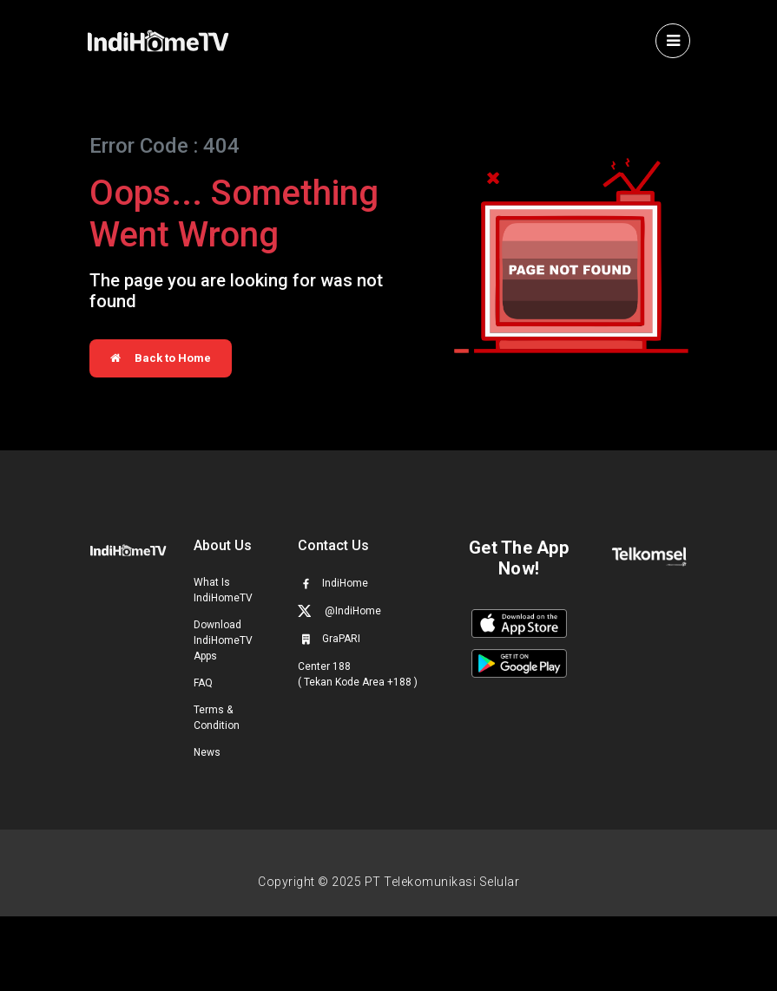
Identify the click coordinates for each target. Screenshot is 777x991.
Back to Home (160, 357)
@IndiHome (339, 610)
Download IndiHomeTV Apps (223, 640)
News (207, 752)
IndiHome (333, 583)
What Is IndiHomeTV (223, 590)
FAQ (203, 683)
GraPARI (329, 638)
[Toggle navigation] (672, 40)
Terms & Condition (217, 718)
